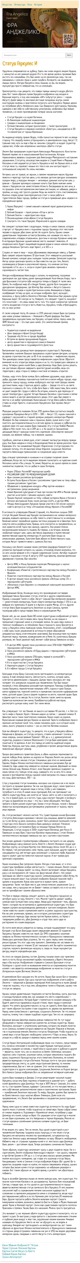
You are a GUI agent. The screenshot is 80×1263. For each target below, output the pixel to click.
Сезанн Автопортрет (12, 1257)
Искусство (7, 5)
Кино (30, 5)
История (38, 5)
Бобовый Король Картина (14, 1254)
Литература (19, 5)
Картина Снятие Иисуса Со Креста (18, 1251)
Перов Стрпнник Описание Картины (19, 1248)
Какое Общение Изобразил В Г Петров (20, 1245)
